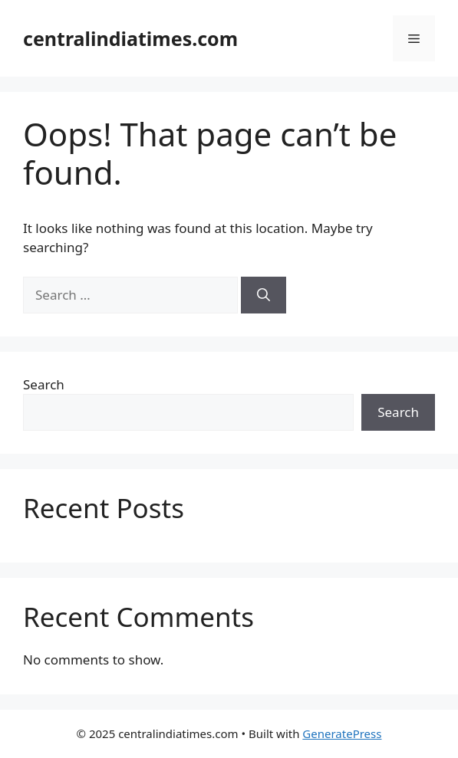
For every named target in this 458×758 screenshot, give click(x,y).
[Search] (263, 295)
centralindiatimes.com (130, 38)
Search (43, 384)
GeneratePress (341, 733)
